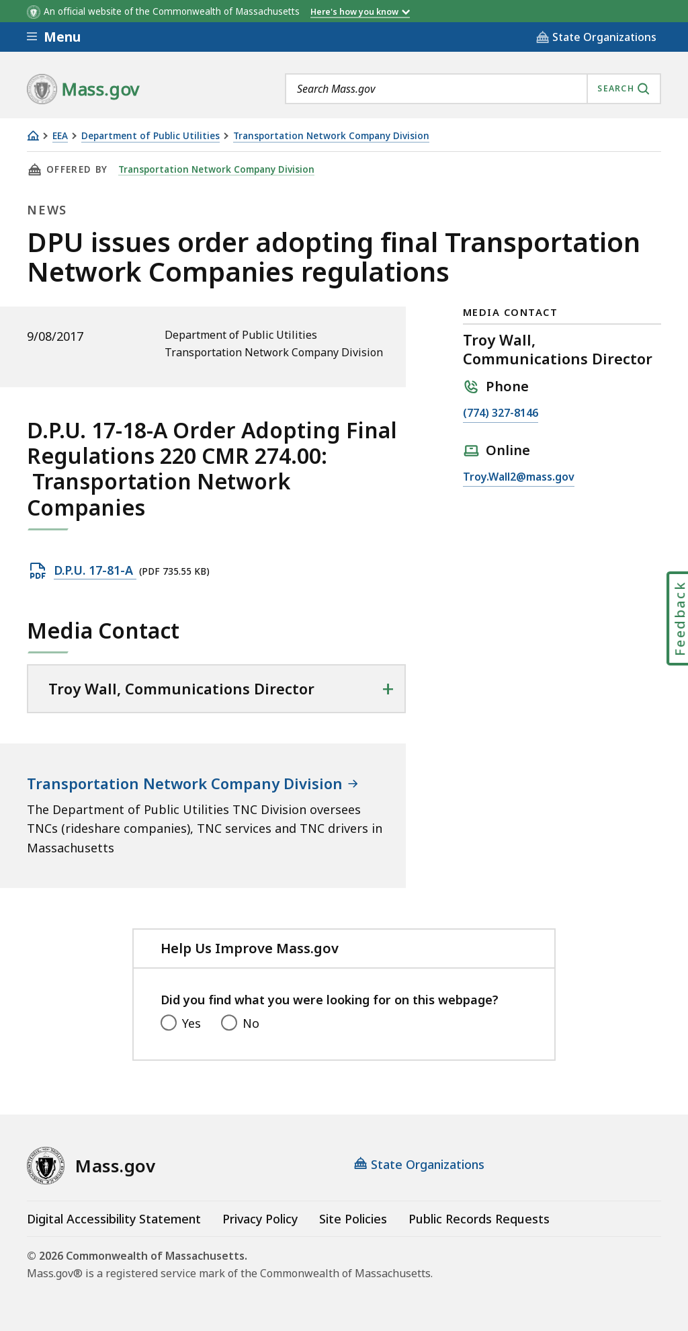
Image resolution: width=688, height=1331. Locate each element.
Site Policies (353, 1219)
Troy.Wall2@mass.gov (518, 477)
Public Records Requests (479, 1219)
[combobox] (473, 88)
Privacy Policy (260, 1219)
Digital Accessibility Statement (114, 1219)
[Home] (33, 135)
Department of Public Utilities (150, 136)
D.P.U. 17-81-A (95, 570)
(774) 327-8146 (500, 413)
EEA (60, 136)
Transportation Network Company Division (331, 136)
